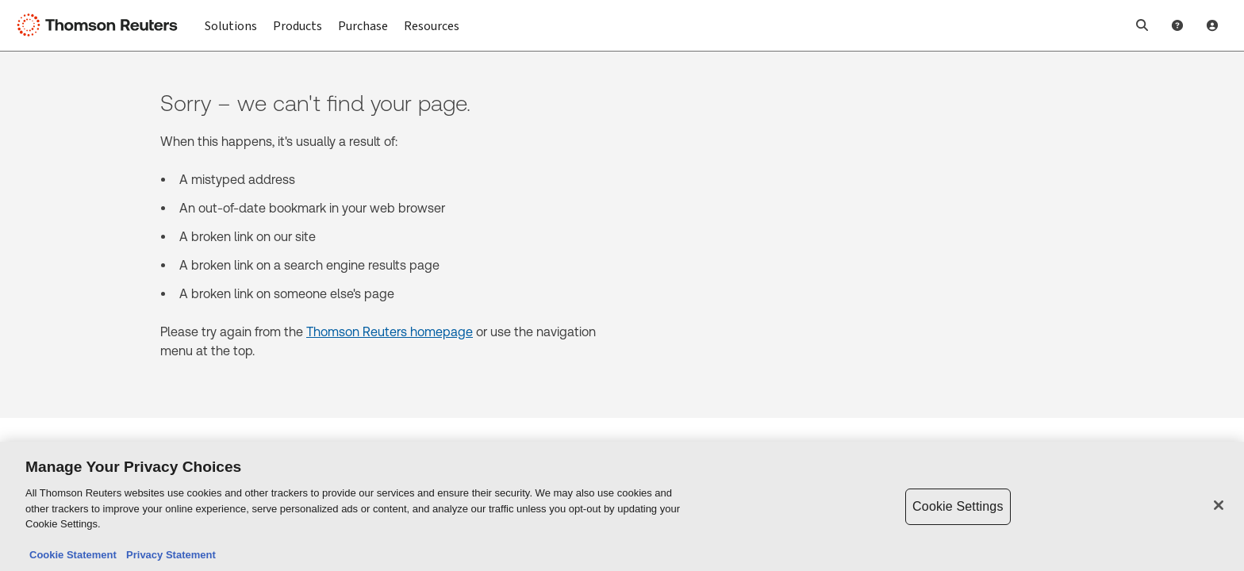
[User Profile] (1212, 25)
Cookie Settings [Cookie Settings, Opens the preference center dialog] (957, 507)
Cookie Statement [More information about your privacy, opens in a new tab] (73, 556)
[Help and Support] (1177, 25)
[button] (1142, 25)
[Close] (1218, 506)
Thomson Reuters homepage (389, 331)
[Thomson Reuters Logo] (101, 25)
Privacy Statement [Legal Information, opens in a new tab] (168, 556)
